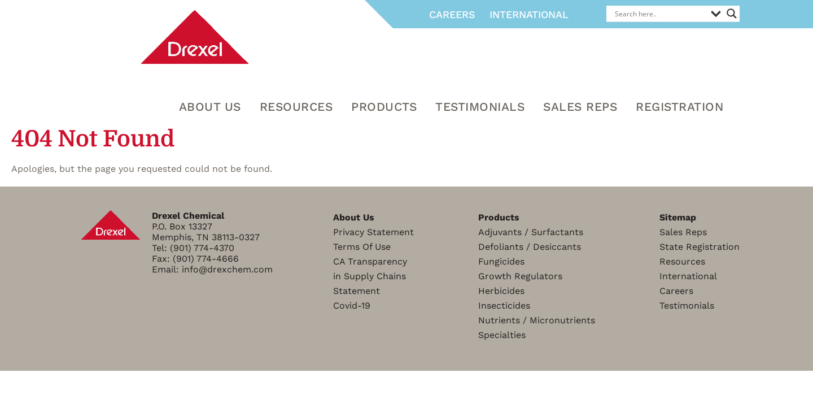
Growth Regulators (520, 276)
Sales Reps (580, 106)
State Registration (699, 246)
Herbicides (501, 290)
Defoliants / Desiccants (529, 246)
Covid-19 (351, 305)
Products (384, 106)
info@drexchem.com (227, 269)
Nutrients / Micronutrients (536, 320)
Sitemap (677, 217)
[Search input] (660, 13)
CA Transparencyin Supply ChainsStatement (370, 276)
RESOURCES (296, 106)
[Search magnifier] (732, 13)
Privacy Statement (373, 232)
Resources (682, 261)
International (529, 14)
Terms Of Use (362, 246)
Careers (452, 14)
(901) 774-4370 (202, 248)
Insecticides (504, 305)
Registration (679, 106)
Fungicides (501, 261)
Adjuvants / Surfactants (530, 232)
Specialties (502, 335)
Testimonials (479, 106)
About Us (210, 106)
